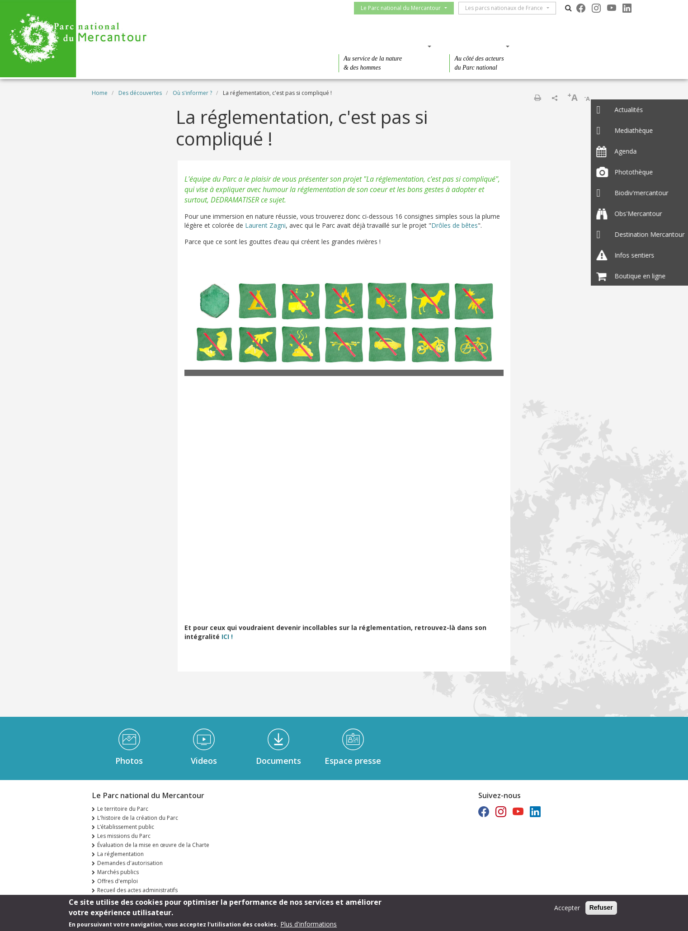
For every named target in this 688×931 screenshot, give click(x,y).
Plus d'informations (308, 924)
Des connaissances (382, 46)
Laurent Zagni (265, 225)
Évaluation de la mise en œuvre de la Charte (153, 845)
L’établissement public (125, 827)
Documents (278, 760)
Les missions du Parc (124, 836)
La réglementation (120, 854)
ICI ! (226, 636)
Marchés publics (118, 872)
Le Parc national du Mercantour (404, 8)
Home (100, 93)
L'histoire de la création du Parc (137, 818)
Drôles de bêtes (454, 225)
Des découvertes (276, 46)
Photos (129, 760)
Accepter (567, 907)
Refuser (601, 907)
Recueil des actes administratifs (137, 890)
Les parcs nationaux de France (508, 8)
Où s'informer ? (192, 93)
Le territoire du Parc (122, 809)
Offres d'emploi (117, 881)
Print (537, 97)
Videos (204, 760)
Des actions (476, 46)
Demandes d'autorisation (130, 863)
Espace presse (353, 760)
